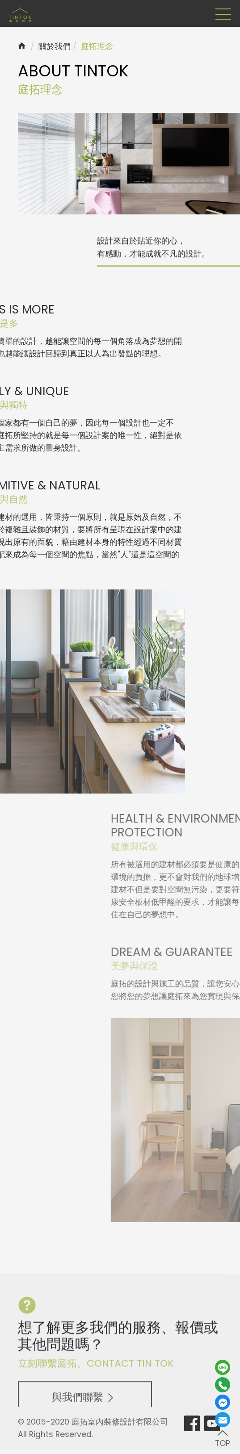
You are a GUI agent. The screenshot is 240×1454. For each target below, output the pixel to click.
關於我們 (54, 46)
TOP (222, 1437)
